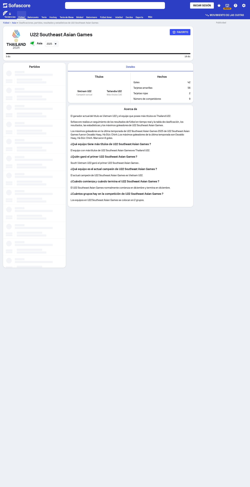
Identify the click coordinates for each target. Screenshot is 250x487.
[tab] (130, 67)
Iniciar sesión (202, 5)
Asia (14, 23)
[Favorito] (180, 32)
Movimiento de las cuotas (224, 15)
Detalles (130, 66)
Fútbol (6, 23)
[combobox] (52, 44)
